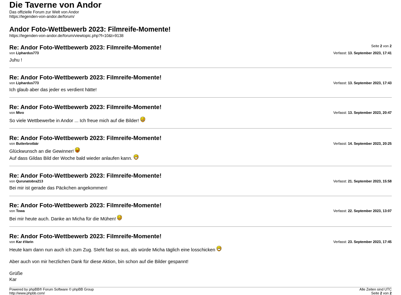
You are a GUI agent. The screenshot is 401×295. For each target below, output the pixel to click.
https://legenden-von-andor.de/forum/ (41, 16)
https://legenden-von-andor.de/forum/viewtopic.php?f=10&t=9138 (66, 35)
